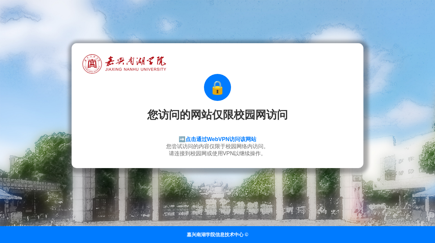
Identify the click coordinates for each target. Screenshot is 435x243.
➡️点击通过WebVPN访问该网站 (217, 139)
